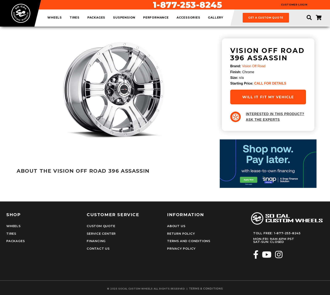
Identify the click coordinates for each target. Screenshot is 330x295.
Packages (15, 241)
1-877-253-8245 (187, 5)
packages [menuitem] (96, 17)
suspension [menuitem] (124, 17)
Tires (11, 233)
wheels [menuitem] (54, 17)
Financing (96, 241)
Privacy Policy (181, 248)
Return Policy (181, 233)
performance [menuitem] (156, 17)
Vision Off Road (253, 66)
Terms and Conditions (188, 241)
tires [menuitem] (75, 17)
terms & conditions (206, 288)
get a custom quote (265, 17)
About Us (176, 226)
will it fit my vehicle (268, 97)
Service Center (101, 233)
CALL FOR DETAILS (270, 83)
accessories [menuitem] (188, 17)
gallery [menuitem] (215, 17)
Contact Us (98, 248)
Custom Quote (101, 226)
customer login (294, 5)
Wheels (13, 226)
